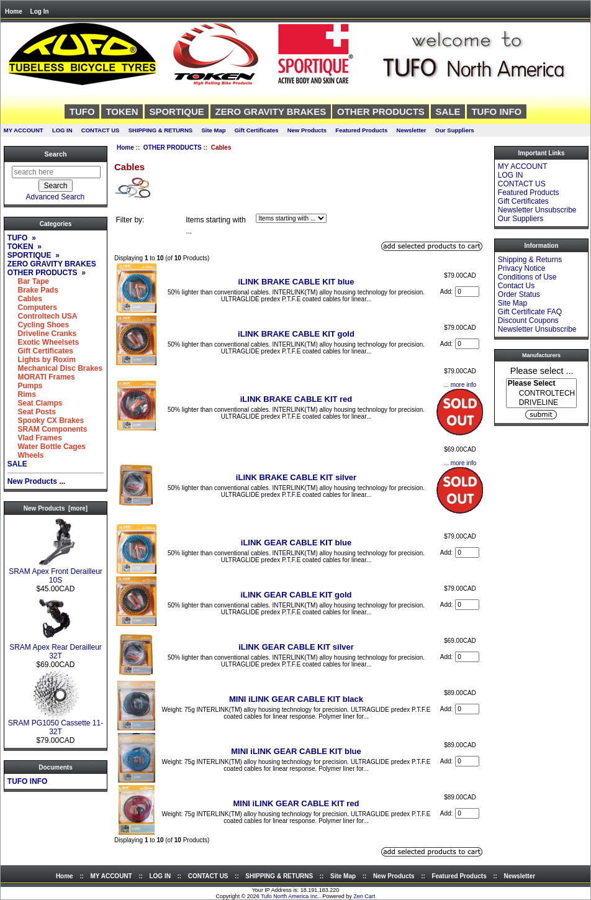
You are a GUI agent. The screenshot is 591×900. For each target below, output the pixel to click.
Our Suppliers (454, 130)
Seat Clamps (35, 403)
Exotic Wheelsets (43, 342)
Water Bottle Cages (46, 446)
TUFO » (21, 238)
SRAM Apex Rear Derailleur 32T (55, 648)
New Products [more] (56, 508)
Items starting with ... (216, 225)
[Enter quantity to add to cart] (467, 291)
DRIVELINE (541, 402)
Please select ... (542, 370)
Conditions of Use (527, 277)
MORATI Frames (41, 377)
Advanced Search (55, 197)
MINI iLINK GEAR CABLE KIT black (296, 699)
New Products (307, 130)
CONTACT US (100, 130)
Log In (39, 11)
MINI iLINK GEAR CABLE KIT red (296, 803)
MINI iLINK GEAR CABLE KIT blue (296, 751)
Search (55, 154)
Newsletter (411, 130)
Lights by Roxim (41, 359)
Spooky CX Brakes (45, 420)
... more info (460, 384)
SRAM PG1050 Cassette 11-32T (55, 724)
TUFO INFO (496, 111)
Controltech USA (42, 316)
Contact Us (516, 285)
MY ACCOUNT (23, 130)
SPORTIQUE (176, 111)
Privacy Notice (522, 268)
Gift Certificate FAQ (530, 311)
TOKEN (122, 111)
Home (13, 11)
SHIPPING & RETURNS (160, 130)
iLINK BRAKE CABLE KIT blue (296, 281)
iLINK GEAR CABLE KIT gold (295, 594)
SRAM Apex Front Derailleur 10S (55, 572)
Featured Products (361, 130)
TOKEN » (24, 246)
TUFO (82, 111)
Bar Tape (28, 281)
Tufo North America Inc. (290, 896)
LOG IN (62, 130)
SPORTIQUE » (33, 255)
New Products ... (36, 481)
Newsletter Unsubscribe (537, 210)
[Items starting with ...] (291, 218)
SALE (448, 111)
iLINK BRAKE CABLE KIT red (296, 399)
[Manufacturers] (541, 393)
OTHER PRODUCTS (172, 147)
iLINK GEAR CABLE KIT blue (296, 542)
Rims (21, 394)
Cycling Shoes (38, 324)
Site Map (213, 130)
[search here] (56, 172)
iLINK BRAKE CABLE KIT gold (296, 334)
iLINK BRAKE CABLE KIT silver (296, 477)
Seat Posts (31, 411)
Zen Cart (364, 896)
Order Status (519, 294)
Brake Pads (32, 290)
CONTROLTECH (541, 393)
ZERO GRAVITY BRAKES (271, 111)
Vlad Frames (34, 438)
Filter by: (129, 220)
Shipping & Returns (530, 259)
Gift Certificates (257, 130)
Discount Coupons (528, 320)
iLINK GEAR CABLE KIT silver (296, 647)
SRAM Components (47, 429)
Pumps (25, 385)
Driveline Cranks (41, 333)
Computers (32, 307)
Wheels (25, 455)
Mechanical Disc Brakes (54, 368)
